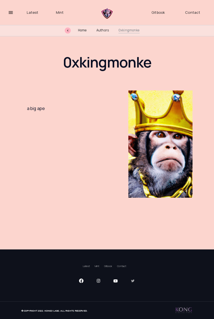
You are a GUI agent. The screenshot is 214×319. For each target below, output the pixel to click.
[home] (107, 13)
